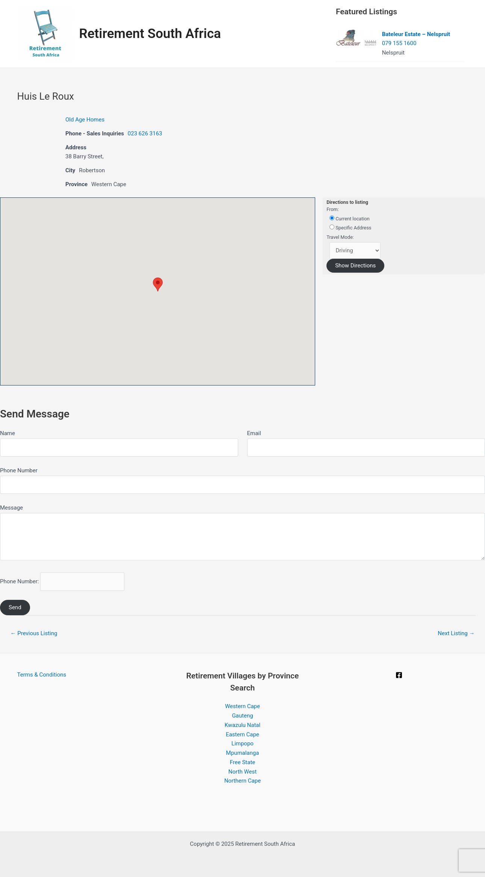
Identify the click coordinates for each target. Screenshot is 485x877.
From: (332, 209)
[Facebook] (399, 675)
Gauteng (242, 715)
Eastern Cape (242, 734)
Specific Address (350, 228)
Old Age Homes (84, 119)
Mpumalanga (242, 753)
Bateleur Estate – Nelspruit (416, 34)
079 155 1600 (399, 43)
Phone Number (19, 470)
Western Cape (242, 706)
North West (242, 771)
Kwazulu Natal (242, 725)
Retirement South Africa (150, 33)
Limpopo (242, 743)
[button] (158, 284)
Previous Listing (34, 633)
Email (254, 433)
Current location (349, 218)
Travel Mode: (340, 237)
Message (11, 507)
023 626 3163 (145, 133)
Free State (242, 762)
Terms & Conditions (41, 674)
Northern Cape (242, 780)
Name (7, 433)
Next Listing (456, 633)
